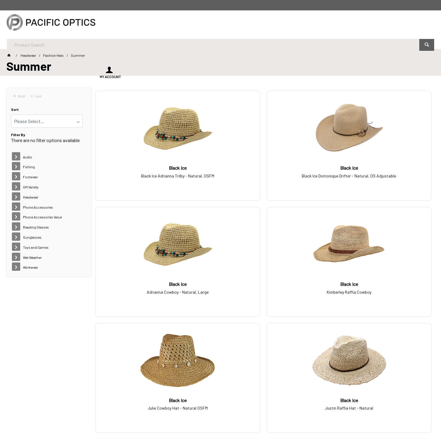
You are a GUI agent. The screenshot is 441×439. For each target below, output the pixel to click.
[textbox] (204, 24)
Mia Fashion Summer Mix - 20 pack (306, 293)
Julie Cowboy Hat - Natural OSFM (135, 288)
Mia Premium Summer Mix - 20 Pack (391, 293)
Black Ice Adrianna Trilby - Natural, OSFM (135, 175)
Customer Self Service (95, 418)
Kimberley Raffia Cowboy (392, 172)
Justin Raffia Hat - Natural (220, 288)
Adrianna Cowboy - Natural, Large (306, 172)
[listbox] (47, 121)
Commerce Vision (136, 418)
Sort (15, 109)
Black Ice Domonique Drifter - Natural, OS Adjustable (220, 175)
